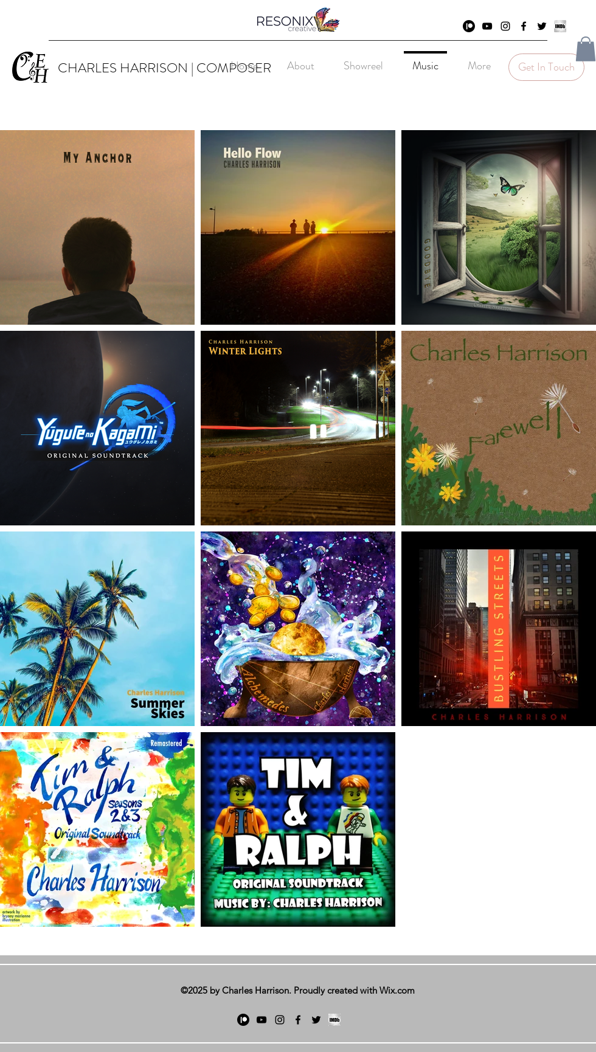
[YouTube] (487, 26)
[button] (585, 48)
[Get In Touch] (546, 67)
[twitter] (542, 26)
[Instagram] (505, 26)
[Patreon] (469, 26)
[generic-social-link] (560, 26)
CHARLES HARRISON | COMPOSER (164, 67)
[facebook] (524, 26)
